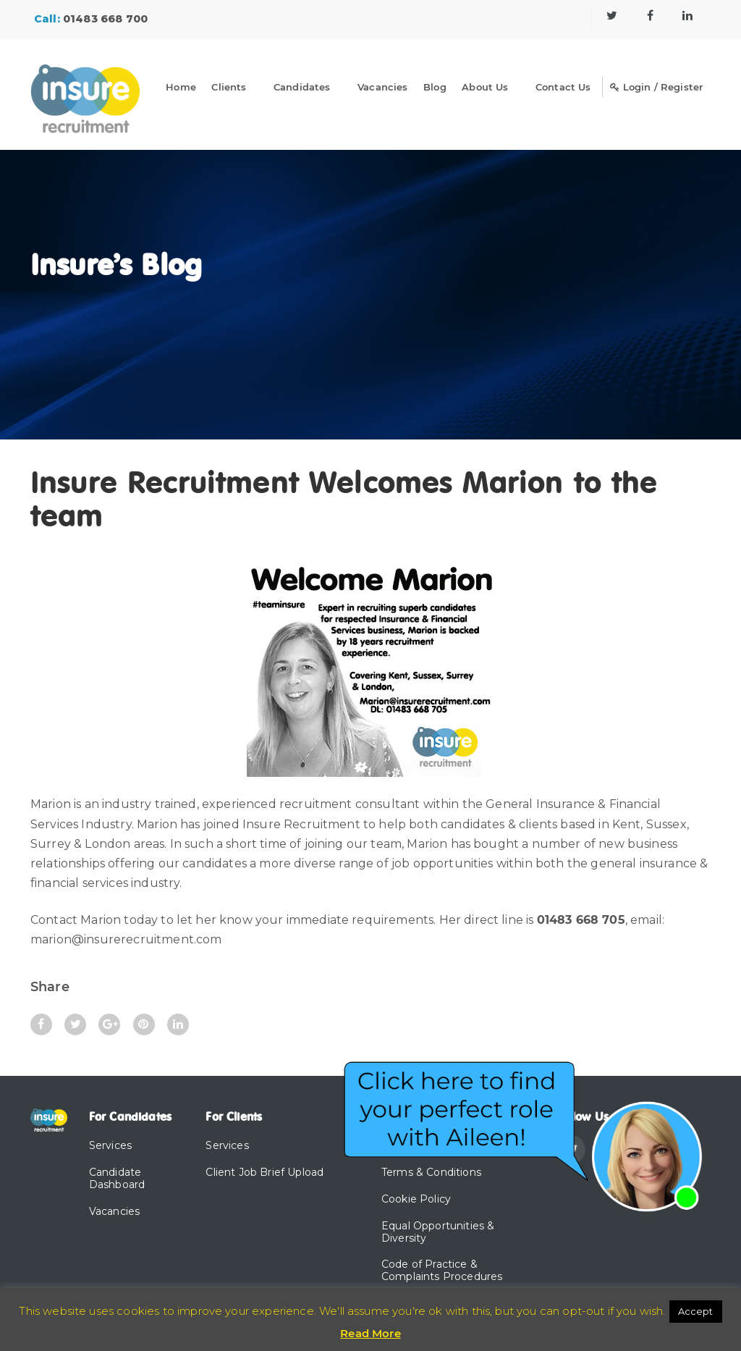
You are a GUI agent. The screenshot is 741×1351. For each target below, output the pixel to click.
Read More (370, 1333)
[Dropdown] (260, 90)
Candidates (302, 87)
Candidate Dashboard (117, 1178)
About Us (485, 87)
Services (110, 1145)
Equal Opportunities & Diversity (437, 1232)
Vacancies (382, 87)
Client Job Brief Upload (264, 1172)
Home (181, 87)
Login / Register (656, 87)
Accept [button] (696, 1311)
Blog (434, 87)
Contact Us (563, 87)
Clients (228, 87)
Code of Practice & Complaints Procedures (441, 1270)
